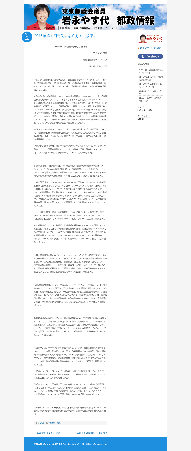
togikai (41, 423)
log (105, 444)
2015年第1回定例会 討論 (48, 433)
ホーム (37, 27)
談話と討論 (65, 27)
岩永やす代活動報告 (150, 48)
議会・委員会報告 (82, 27)
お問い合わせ (112, 27)
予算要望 (98, 27)
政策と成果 (50, 27)
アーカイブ (142, 116)
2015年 (52, 423)
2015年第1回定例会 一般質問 (91, 433)
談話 (59, 423)
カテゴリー (142, 107)
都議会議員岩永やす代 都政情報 (48, 444)
